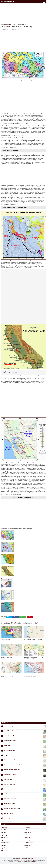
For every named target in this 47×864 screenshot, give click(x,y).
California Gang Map (5, 639)
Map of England (27, 832)
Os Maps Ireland (7, 745)
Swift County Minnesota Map (10, 735)
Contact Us (18, 858)
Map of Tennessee (28, 848)
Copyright (23, 858)
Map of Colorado (4, 832)
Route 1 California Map (9, 731)
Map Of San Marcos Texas (9, 784)
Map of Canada (27, 829)
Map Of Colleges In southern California (12, 818)
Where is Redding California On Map (12, 808)
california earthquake (7, 620)
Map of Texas (4, 850)
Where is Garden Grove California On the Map (33, 657)
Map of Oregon (27, 845)
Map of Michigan (27, 840)
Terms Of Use (27, 858)
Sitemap (14, 858)
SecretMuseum (7, 1)
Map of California (5, 29)
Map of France (27, 835)
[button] (44, 1)
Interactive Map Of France (9, 750)
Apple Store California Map (10, 798)
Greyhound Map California (9, 803)
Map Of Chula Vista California (7, 675)
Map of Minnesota (5, 842)
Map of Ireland (27, 837)
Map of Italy (3, 840)
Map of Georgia (4, 837)
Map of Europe (4, 835)
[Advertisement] (23, 14)
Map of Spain (4, 848)
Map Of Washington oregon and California (33, 639)
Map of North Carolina (29, 842)
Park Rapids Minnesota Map (10, 740)
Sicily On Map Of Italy (8, 789)
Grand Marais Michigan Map (10, 726)
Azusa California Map (8, 813)
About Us (32, 858)
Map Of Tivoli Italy (8, 779)
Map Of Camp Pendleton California (31, 675)
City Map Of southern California (11, 760)
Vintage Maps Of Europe (9, 755)
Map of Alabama (4, 827)
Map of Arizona (27, 827)
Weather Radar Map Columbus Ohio (12, 769)
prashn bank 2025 (34, 861)
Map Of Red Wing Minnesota (10, 774)
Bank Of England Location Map (10, 793)
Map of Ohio (3, 845)
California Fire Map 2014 (6, 657)
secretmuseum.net (5, 375)
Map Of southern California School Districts (13, 764)
